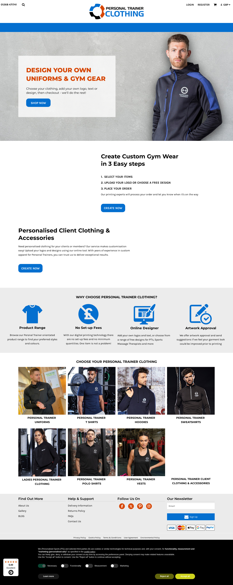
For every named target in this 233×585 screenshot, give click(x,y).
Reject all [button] (164, 576)
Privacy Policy (79, 537)
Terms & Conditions (112, 537)
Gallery (22, 510)
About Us (23, 505)
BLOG (21, 516)
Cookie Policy (95, 537)
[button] (23, 4)
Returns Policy (76, 510)
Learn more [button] (48, 576)
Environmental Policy (150, 537)
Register (204, 4)
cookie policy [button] (89, 552)
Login (190, 4)
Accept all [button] (185, 576)
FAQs (70, 516)
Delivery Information (80, 505)
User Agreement (131, 537)
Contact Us (74, 521)
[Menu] (16, 561)
